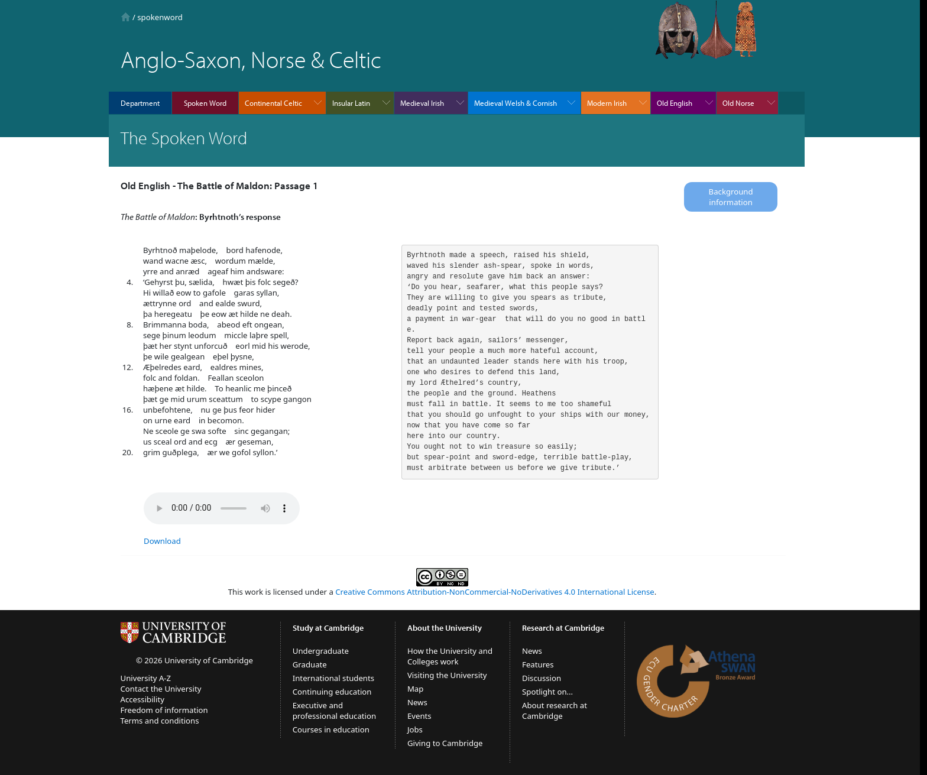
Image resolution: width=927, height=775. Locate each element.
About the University (444, 627)
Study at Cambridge (328, 627)
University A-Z (146, 678)
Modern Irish (607, 103)
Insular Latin (351, 103)
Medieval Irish (422, 103)
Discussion (541, 678)
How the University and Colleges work (449, 656)
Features (538, 664)
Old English (674, 103)
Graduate (310, 664)
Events (419, 716)
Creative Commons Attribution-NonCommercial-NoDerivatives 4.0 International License (494, 591)
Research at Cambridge (563, 627)
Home (126, 17)
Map (415, 688)
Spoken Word (205, 103)
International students (333, 678)
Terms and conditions (160, 720)
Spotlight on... (547, 691)
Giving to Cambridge (445, 743)
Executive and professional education (334, 710)
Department (140, 103)
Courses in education (331, 729)
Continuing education (332, 691)
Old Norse (738, 103)
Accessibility (142, 699)
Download (162, 541)
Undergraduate (321, 651)
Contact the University (161, 688)
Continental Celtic (273, 103)
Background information (731, 196)
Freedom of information (164, 710)
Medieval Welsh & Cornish (515, 103)
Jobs (415, 729)
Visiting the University (447, 675)
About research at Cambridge (554, 710)
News (417, 702)
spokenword (160, 17)
